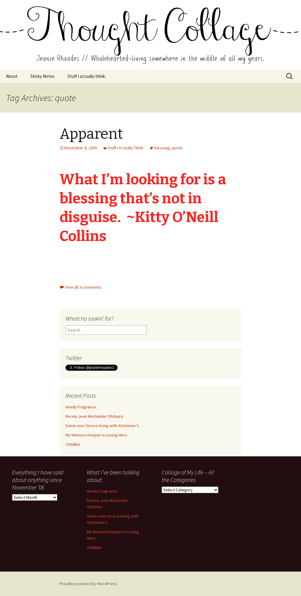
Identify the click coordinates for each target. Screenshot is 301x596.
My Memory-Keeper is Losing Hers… (98, 435)
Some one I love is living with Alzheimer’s (102, 425)
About (11, 76)
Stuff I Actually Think (125, 148)
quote (177, 148)
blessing (162, 148)
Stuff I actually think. (87, 76)
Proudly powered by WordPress (88, 583)
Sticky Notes (42, 76)
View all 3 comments (83, 287)
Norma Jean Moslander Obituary (94, 416)
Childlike (73, 444)
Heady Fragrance (80, 407)
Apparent (91, 134)
